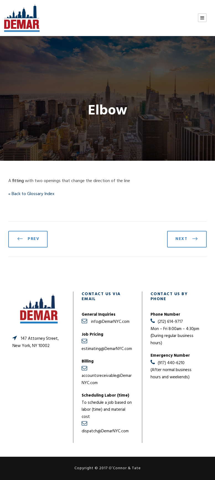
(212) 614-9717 (170, 321)
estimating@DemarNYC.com (107, 349)
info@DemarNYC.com (110, 321)
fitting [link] (18, 181)
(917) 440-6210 (171, 363)
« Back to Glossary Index (31, 194)
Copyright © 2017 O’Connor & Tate (107, 468)
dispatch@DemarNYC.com (105, 431)
